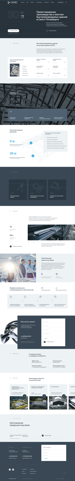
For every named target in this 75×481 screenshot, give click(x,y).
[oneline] (53, 450)
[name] (53, 322)
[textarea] (53, 334)
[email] (53, 329)
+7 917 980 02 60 (27, 456)
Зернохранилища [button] (25, 75)
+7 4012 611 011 (60, 2)
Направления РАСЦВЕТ (60, 478)
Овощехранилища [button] (25, 73)
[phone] (53, 325)
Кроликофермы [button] (24, 71)
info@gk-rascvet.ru (24, 338)
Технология (32, 469)
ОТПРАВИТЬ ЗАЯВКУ (50, 341)
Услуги (23, 471)
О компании (24, 469)
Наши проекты (32, 473)
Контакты (24, 473)
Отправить (46, 458)
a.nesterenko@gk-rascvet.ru (27, 458)
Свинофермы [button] (24, 66)
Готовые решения (33, 471)
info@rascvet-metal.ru (13, 458)
